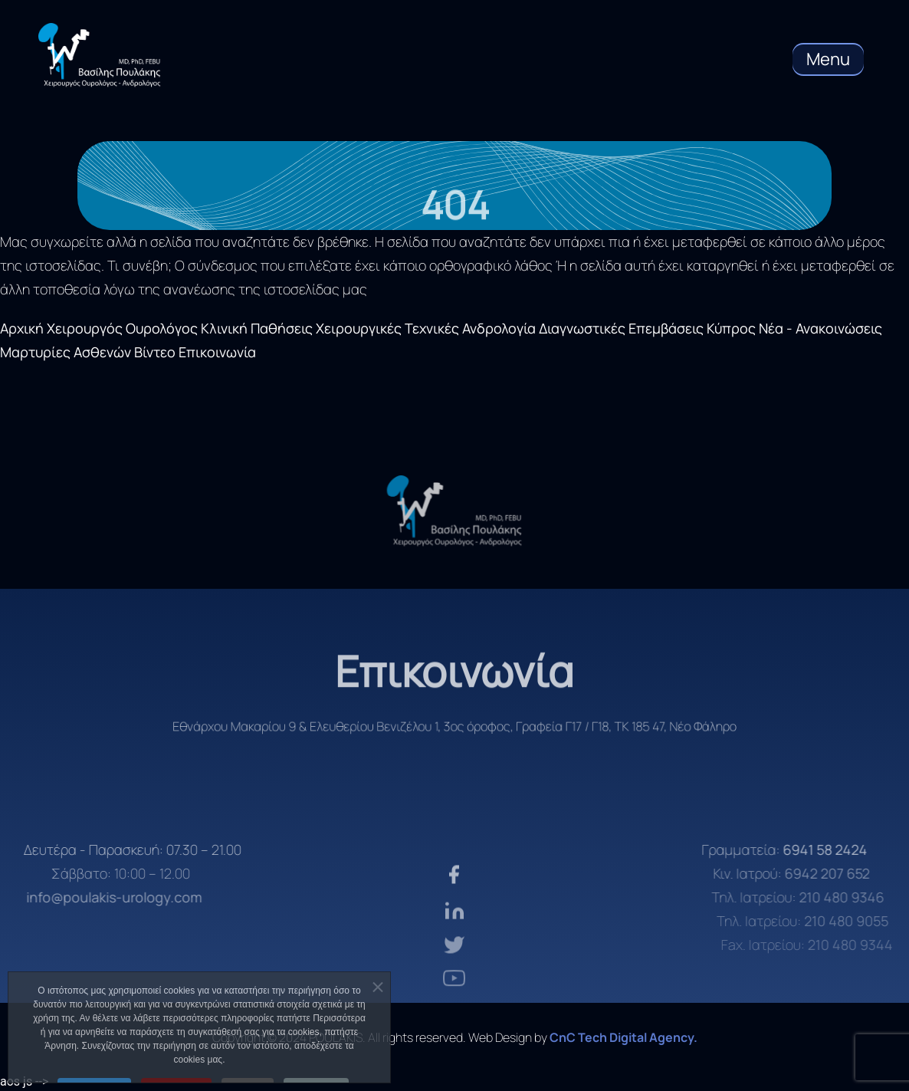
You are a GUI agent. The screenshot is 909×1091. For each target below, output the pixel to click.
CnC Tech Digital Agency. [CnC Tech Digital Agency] (623, 1037)
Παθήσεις (282, 328)
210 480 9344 (865, 944)
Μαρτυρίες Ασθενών (65, 352)
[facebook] (454, 903)
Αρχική (22, 328)
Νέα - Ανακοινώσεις (820, 328)
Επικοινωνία (217, 352)
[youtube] (454, 1001)
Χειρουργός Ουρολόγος (122, 328)
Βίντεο (155, 352)
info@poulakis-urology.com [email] (94, 897)
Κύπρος (731, 328)
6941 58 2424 (848, 849)
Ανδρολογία (499, 328)
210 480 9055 (864, 921)
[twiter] (454, 970)
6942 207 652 (848, 873)
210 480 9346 (861, 897)
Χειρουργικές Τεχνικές (387, 328)
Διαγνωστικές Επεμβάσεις (621, 328)
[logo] (454, 510)
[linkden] (454, 937)
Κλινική (224, 328)
